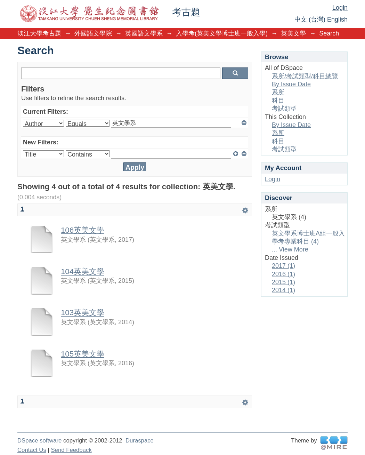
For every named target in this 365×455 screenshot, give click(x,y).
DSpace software (39, 440)
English (337, 19)
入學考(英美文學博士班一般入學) (222, 33)
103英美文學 (82, 312)
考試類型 (284, 108)
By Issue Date (291, 84)
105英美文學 (82, 354)
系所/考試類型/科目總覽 (305, 76)
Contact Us (31, 450)
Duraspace (139, 440)
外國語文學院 (93, 33)
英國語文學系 (144, 33)
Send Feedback (71, 450)
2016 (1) (283, 274)
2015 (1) (283, 282)
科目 (278, 100)
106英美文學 (82, 230)
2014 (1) (283, 290)
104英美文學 (82, 271)
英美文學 (293, 33)
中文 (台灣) (309, 19)
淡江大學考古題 (39, 33)
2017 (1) (283, 265)
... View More (290, 249)
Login (340, 7)
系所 (278, 92)
